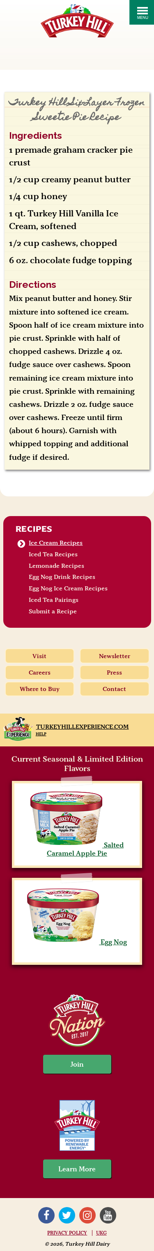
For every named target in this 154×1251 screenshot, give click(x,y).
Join (77, 1064)
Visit (39, 656)
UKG (101, 1233)
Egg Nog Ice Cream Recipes (68, 588)
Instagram (87, 1215)
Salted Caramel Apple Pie (77, 849)
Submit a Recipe (53, 611)
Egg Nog (77, 942)
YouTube (108, 1215)
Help (41, 734)
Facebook (46, 1215)
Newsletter (114, 656)
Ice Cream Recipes (56, 542)
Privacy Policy (67, 1233)
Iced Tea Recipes (53, 554)
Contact (114, 689)
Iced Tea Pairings (53, 600)
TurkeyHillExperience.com (82, 726)
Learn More (77, 1169)
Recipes (34, 529)
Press (114, 672)
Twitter (67, 1215)
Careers (40, 672)
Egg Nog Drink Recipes (62, 577)
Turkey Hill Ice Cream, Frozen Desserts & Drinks (77, 20)
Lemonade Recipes (56, 565)
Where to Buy (40, 689)
